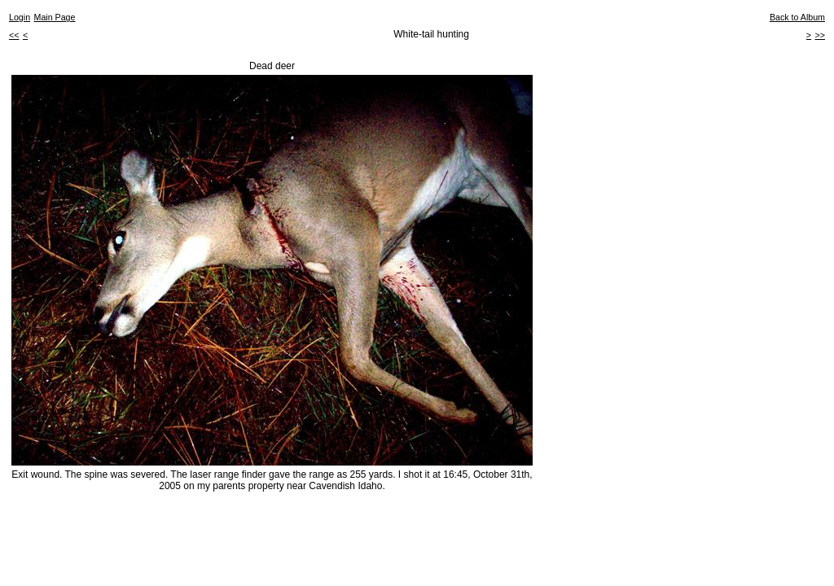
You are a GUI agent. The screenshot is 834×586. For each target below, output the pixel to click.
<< (14, 35)
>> (820, 35)
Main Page (55, 17)
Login (19, 17)
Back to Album (797, 17)
